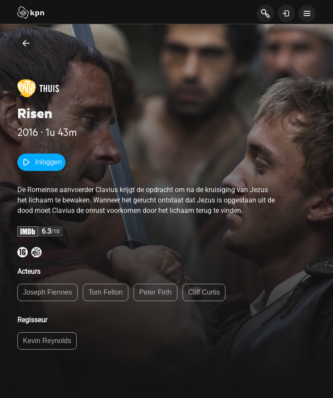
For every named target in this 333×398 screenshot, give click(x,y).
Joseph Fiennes (47, 292)
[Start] (31, 13)
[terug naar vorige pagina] (26, 43)
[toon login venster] (286, 13)
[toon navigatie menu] (307, 13)
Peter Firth (155, 292)
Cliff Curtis (204, 292)
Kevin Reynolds (47, 340)
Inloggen (41, 162)
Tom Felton (105, 292)
